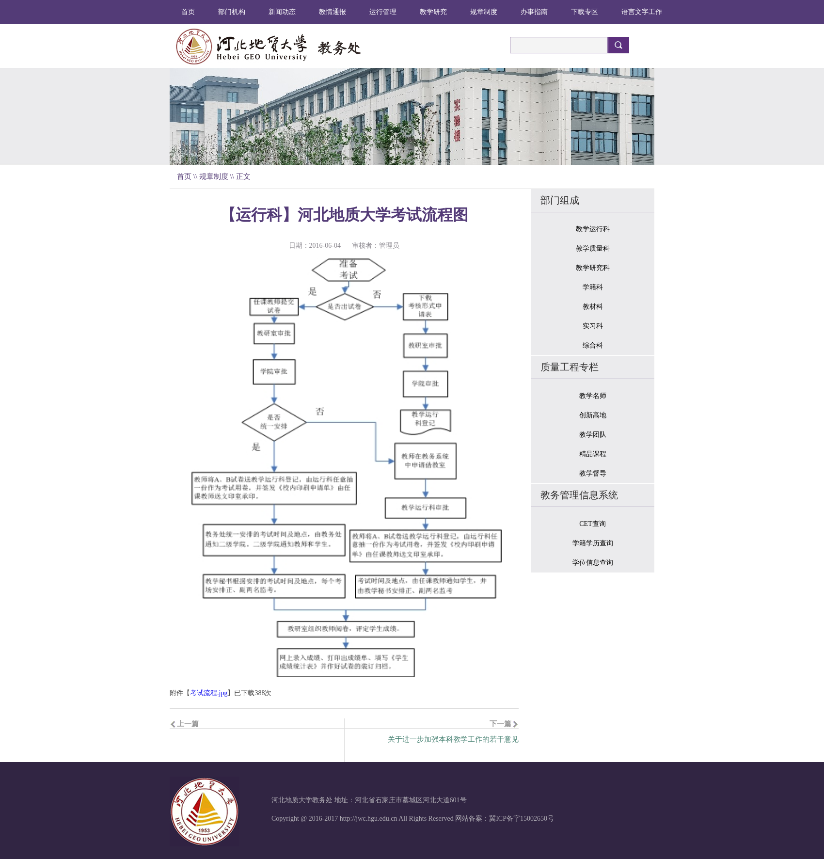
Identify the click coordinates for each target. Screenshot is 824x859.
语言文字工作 (641, 12)
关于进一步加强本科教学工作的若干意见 (453, 739)
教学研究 (433, 12)
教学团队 (592, 434)
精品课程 (592, 454)
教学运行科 (593, 229)
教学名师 (592, 395)
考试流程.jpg (208, 693)
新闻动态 (282, 12)
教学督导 (592, 473)
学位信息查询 (592, 562)
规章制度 (483, 12)
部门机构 (231, 12)
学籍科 (593, 287)
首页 (188, 12)
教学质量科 (593, 248)
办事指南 (534, 12)
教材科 (593, 306)
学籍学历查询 (592, 543)
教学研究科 (593, 267)
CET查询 (592, 523)
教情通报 (332, 12)
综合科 (593, 345)
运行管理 (382, 12)
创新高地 (592, 415)
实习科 (593, 326)
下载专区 (584, 12)
